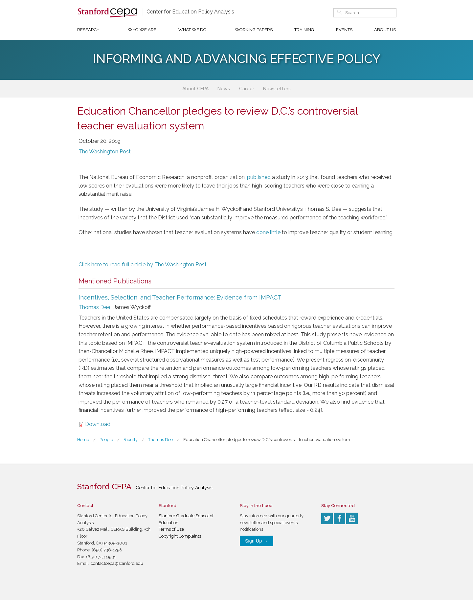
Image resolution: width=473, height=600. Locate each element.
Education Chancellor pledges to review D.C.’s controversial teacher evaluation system (266, 439)
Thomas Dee (94, 307)
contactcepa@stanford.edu (117, 563)
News (223, 88)
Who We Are (142, 29)
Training (304, 29)
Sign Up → (256, 541)
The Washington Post (105, 151)
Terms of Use (171, 529)
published (259, 177)
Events (344, 29)
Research (88, 29)
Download (97, 424)
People (106, 439)
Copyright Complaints (180, 536)
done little (268, 232)
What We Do (192, 29)
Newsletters (277, 88)
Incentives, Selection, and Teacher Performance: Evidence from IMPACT (180, 297)
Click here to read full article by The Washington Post (143, 264)
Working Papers (254, 29)
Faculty (131, 439)
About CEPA (195, 88)
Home (83, 439)
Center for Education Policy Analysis (190, 12)
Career (246, 88)
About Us (385, 29)
